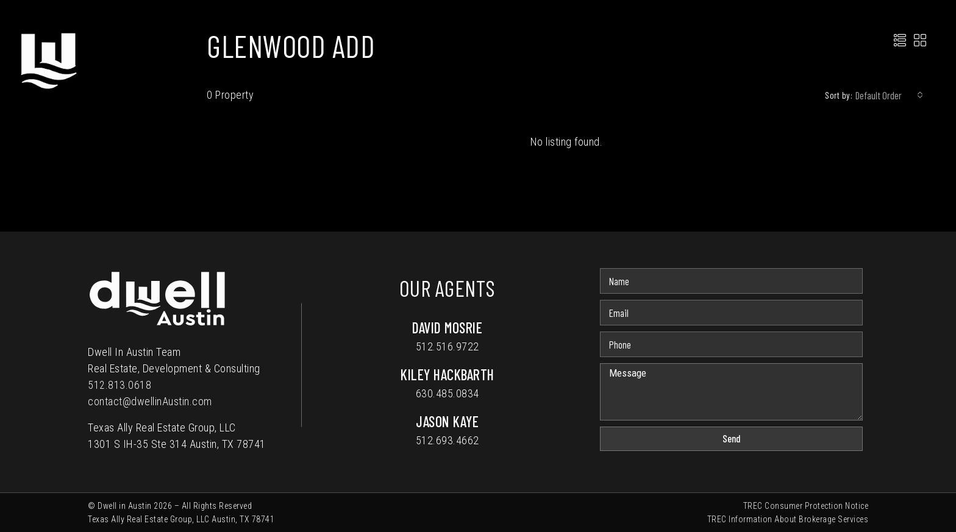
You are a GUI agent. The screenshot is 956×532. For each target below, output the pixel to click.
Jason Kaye (447, 421)
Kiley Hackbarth (447, 374)
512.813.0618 (119, 384)
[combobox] (889, 95)
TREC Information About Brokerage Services (788, 519)
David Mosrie (447, 327)
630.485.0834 (447, 393)
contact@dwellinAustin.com (150, 401)
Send (731, 438)
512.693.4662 (447, 440)
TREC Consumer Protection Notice (806, 506)
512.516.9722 (447, 346)
